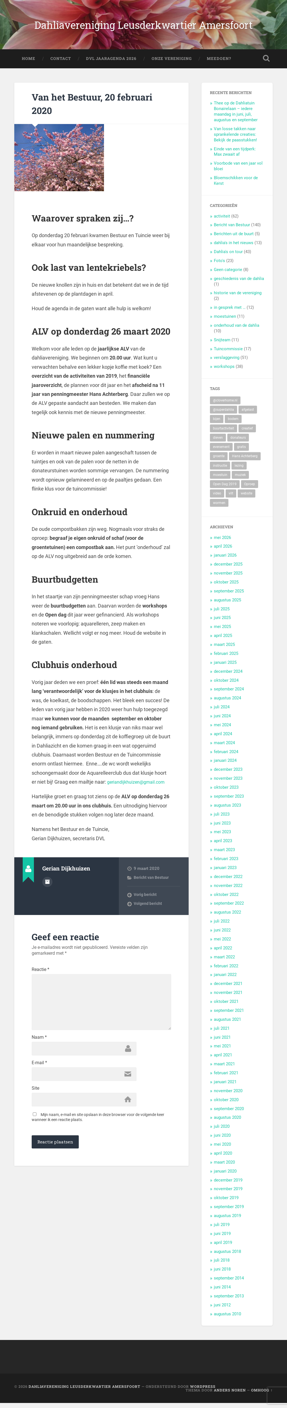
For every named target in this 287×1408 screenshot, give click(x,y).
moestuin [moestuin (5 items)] (220, 480)
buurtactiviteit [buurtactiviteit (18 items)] (223, 433)
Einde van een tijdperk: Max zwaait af (235, 156)
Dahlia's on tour (228, 256)
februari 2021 (226, 1077)
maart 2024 (224, 747)
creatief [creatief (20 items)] (247, 433)
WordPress (203, 1391)
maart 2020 (224, 1166)
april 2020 (223, 1158)
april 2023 (223, 845)
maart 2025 (224, 649)
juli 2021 (222, 1033)
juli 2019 (222, 1229)
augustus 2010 (227, 1318)
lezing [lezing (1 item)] (239, 470)
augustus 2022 (227, 917)
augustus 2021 (227, 1024)
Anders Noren (230, 1395)
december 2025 (228, 569)
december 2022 (228, 881)
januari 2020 (225, 1175)
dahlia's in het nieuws (233, 247)
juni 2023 (222, 827)
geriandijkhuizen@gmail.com (64, 796)
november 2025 (228, 578)
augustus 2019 (227, 1220)
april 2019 (223, 1247)
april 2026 (223, 551)
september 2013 (229, 1300)
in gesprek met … (230, 312)
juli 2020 (222, 1131)
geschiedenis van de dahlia (239, 283)
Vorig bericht (146, 908)
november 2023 (228, 783)
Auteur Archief (47, 895)
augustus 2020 (227, 1122)
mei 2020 (222, 1149)
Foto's (219, 265)
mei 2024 (222, 729)
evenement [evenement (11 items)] (221, 452)
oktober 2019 (226, 1202)
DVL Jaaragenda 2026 (111, 63)
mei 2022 (222, 943)
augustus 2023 (227, 809)
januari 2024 (225, 765)
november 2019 (228, 1193)
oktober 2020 (226, 1104)
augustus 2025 (227, 604)
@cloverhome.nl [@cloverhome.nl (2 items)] (225, 405)
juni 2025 (222, 622)
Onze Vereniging (172, 63)
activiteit (222, 220)
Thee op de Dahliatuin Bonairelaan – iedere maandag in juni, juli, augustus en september (236, 116)
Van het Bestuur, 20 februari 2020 (84, 108)
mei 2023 (222, 836)
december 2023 (228, 774)
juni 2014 (222, 1292)
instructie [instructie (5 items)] (220, 470)
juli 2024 (222, 711)
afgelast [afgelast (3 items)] (248, 415)
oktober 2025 (226, 586)
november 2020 (228, 1095)
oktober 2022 (226, 899)
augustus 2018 (227, 1256)
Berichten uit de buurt (234, 238)
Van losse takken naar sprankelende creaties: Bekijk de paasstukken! (235, 139)
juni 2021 (222, 1042)
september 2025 (229, 595)
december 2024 (228, 676)
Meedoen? (219, 63)
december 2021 (228, 988)
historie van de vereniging (237, 297)
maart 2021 (224, 1068)
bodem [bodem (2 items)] (233, 424)
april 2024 (223, 738)
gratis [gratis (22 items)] (241, 452)
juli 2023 (222, 818)
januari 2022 (225, 979)
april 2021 (223, 1060)
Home (28, 63)
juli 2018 (222, 1265)
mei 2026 (222, 542)
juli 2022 (222, 926)
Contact (60, 63)
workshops (224, 371)
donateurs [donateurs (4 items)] (238, 442)
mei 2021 (222, 1051)
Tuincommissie (228, 353)
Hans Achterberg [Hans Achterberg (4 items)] (245, 461)
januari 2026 (225, 560)
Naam (39, 1065)
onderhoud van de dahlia (236, 330)
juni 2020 (222, 1140)
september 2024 (229, 694)
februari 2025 (226, 658)
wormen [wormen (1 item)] (219, 508)
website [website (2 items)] (246, 498)
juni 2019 (222, 1238)
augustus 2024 (227, 703)
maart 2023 (224, 854)
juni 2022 (222, 935)
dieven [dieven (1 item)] (218, 442)
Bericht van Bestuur (152, 891)
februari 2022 (226, 970)
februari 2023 (226, 863)
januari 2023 (225, 872)
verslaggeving (226, 362)
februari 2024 (226, 756)
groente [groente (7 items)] (218, 461)
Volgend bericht (148, 917)
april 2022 (223, 952)
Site (35, 1119)
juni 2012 (222, 1309)
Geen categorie (228, 274)
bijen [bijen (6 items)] (216, 424)
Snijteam (222, 344)
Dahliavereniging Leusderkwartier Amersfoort (144, 27)
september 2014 (229, 1283)
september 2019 (229, 1211)
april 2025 (223, 640)
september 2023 (229, 801)
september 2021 (229, 1015)
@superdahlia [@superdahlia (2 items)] (223, 415)
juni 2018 (222, 1274)
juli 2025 (222, 613)
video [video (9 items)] (217, 498)
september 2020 (229, 1113)
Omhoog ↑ (261, 1395)
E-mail (39, 1092)
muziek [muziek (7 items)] (240, 480)
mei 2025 (222, 631)
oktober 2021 (226, 1006)
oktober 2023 (226, 792)
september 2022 (229, 908)
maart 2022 (224, 961)
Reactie (40, 983)
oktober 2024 (226, 685)
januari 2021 (225, 1086)
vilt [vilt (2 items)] (231, 498)
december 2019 (228, 1184)
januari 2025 (225, 667)
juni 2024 (222, 720)
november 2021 (228, 997)
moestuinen (225, 321)
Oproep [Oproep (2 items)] (249, 489)
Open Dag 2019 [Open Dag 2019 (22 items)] (225, 489)
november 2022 (228, 890)
